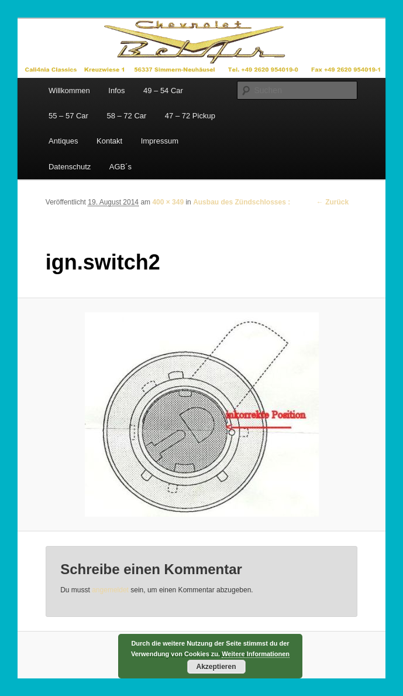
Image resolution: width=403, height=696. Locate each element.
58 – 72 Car (126, 115)
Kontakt (109, 141)
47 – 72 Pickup (190, 115)
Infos (116, 90)
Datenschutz (70, 166)
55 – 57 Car (68, 115)
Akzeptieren (216, 667)
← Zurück (332, 202)
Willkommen (69, 90)
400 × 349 (168, 202)
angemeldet (110, 590)
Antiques (63, 141)
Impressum (159, 141)
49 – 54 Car (163, 90)
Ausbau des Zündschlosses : (241, 202)
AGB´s (120, 166)
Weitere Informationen (256, 653)
